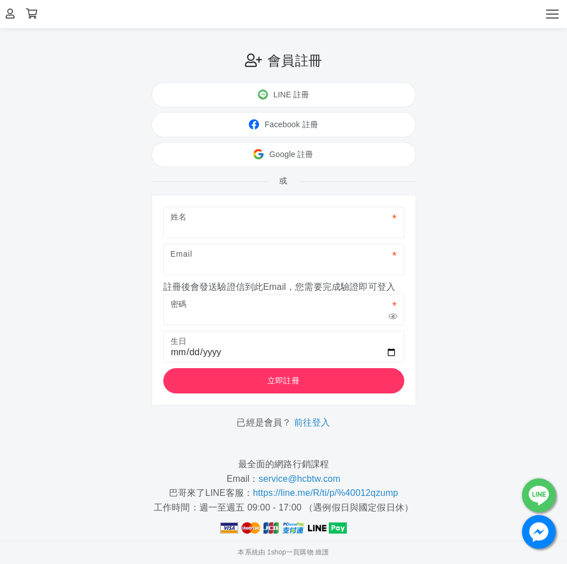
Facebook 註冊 (283, 124)
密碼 (179, 303)
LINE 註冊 (284, 94)
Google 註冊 (283, 154)
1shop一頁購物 (290, 552)
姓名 (179, 216)
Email (182, 253)
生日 (179, 341)
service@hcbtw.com (299, 479)
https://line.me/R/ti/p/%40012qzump (325, 493)
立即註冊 (283, 380)
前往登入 (312, 422)
